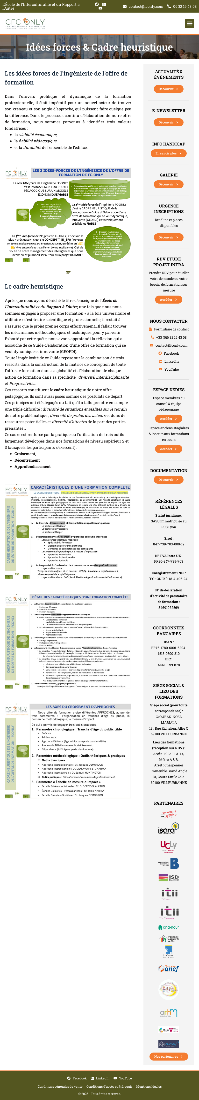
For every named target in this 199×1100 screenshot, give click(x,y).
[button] (189, 23)
